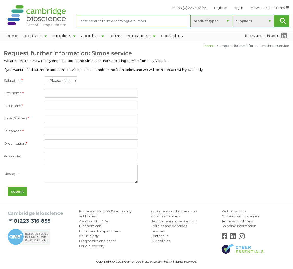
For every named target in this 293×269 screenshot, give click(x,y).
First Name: (14, 93)
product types (206, 21)
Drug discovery (91, 246)
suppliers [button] (61, 35)
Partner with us (234, 211)
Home (209, 46)
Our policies (160, 241)
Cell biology (89, 236)
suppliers (243, 21)
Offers (115, 35)
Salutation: (13, 80)
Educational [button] (138, 35)
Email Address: (16, 118)
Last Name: (13, 106)
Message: (12, 174)
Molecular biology (165, 216)
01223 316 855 (32, 221)
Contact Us (172, 35)
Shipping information (239, 226)
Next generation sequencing (174, 221)
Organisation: (15, 143)
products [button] (32, 35)
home (12, 35)
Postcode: (12, 156)
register (220, 8)
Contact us (159, 236)
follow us (262, 36)
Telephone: (14, 131)
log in (238, 8)
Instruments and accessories (173, 211)
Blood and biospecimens (100, 231)
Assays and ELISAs (93, 221)
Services (157, 231)
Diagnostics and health (98, 241)
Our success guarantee (241, 216)
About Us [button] (90, 35)
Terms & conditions (237, 221)
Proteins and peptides (168, 226)
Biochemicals (90, 226)
